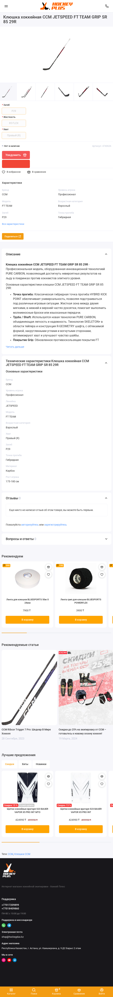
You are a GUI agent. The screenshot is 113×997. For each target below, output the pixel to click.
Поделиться (13, 236)
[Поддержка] (107, 6)
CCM (10, 854)
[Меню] (6, 6)
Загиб (6, 105)
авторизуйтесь (30, 524)
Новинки (41, 764)
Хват (6, 129)
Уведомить (16, 155)
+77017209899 (10, 904)
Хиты (25, 764)
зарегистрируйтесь (55, 524)
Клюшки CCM (22, 854)
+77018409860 (10, 908)
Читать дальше (15, 346)
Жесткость (9, 117)
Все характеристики (13, 224)
